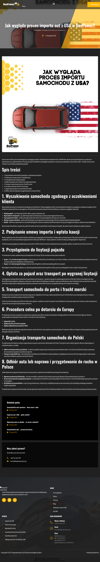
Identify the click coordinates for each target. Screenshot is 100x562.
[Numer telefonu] (51, 522)
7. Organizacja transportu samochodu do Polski (18, 189)
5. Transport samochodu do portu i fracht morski (18, 184)
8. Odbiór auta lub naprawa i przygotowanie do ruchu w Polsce (22, 191)
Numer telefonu (60, 521)
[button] (53, 3)
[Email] (51, 528)
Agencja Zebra (37, 552)
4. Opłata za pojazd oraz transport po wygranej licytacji (20, 182)
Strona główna (37, 30)
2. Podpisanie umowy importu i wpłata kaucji (17, 177)
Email (56, 527)
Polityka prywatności (92, 552)
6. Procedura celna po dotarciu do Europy (16, 186)
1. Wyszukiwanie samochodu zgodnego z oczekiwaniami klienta (22, 175)
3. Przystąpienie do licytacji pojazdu (14, 180)
